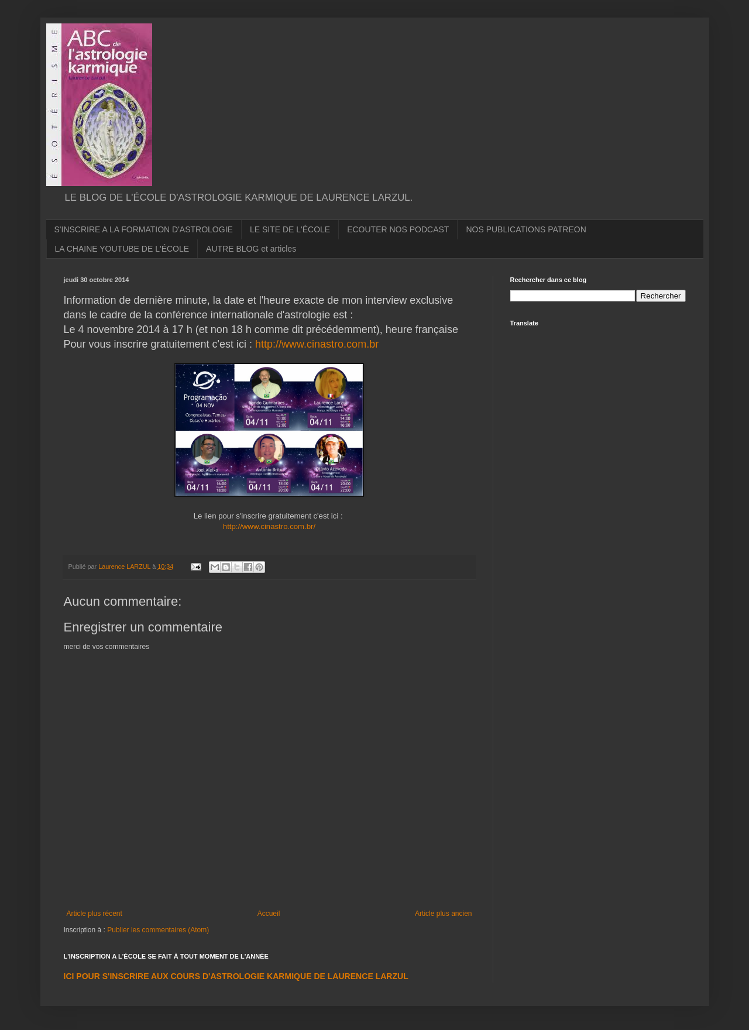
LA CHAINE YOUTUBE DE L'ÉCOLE (122, 248)
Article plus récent (94, 913)
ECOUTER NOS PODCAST (398, 229)
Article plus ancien (443, 913)
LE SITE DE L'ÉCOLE (290, 229)
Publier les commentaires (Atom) (158, 930)
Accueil (268, 913)
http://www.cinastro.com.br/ (269, 526)
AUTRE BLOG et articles (251, 248)
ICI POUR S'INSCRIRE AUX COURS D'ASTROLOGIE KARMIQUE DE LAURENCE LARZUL (236, 976)
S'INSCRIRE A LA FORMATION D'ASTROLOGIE (143, 229)
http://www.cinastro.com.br (317, 344)
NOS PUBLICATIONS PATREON (526, 229)
